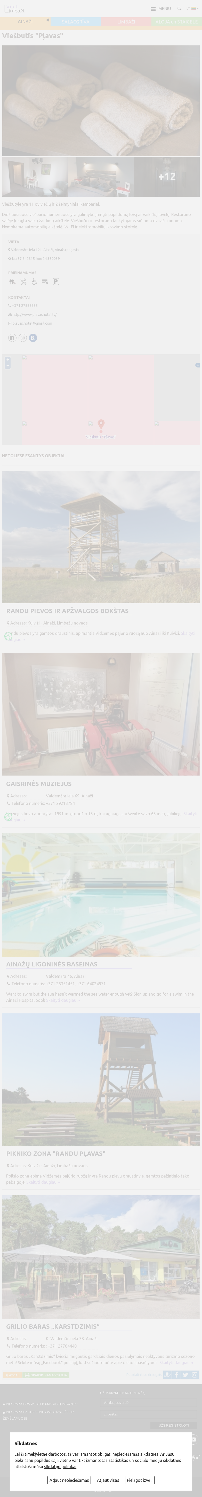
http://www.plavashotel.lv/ (35, 315)
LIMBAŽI (126, 22)
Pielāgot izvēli (139, 1480)
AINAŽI (25, 21)
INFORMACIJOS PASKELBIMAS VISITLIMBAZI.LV (41, 1404)
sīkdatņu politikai (60, 1466)
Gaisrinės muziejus (39, 783)
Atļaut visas (108, 1480)
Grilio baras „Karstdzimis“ (53, 1326)
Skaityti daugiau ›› (63, 1000)
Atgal (13, 1375)
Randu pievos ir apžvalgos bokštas (67, 610)
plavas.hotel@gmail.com (32, 323)
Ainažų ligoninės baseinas (52, 964)
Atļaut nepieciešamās (69, 1480)
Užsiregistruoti (174, 1425)
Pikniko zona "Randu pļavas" (56, 1153)
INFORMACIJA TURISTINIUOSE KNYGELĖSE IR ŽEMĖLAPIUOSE (38, 1415)
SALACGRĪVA (76, 22)
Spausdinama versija (48, 1375)
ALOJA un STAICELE (177, 22)
